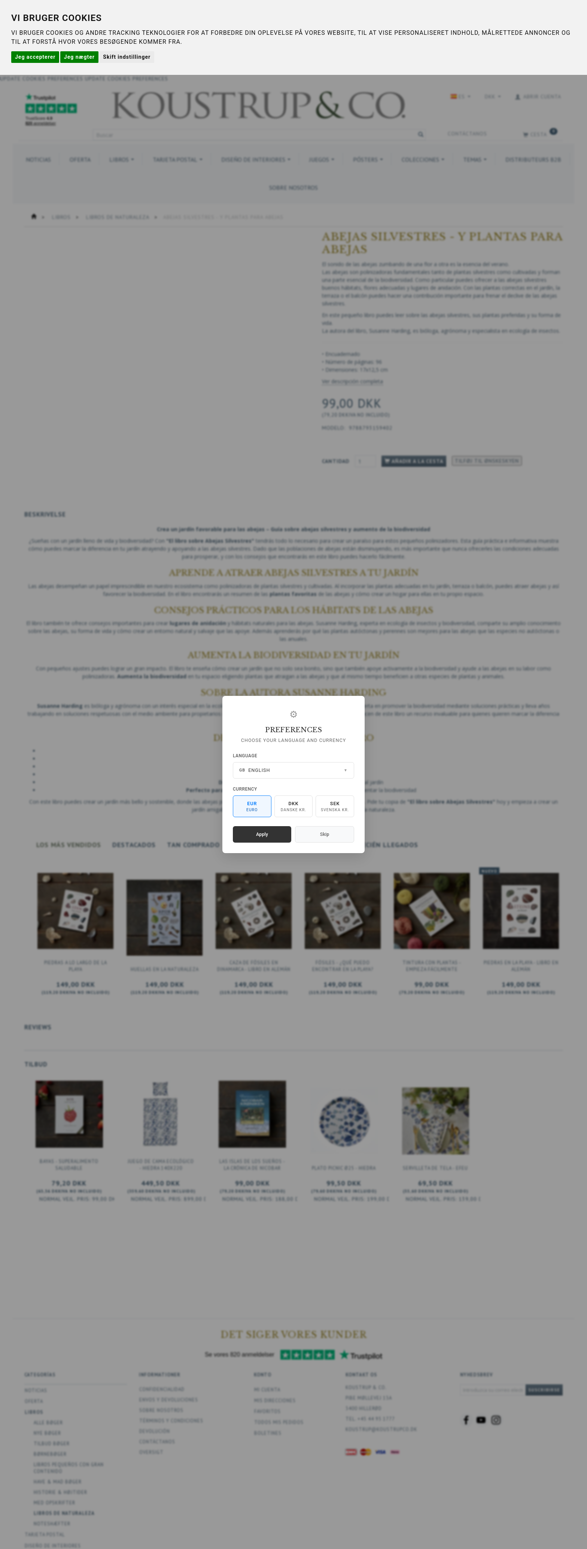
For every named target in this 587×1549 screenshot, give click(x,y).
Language (245, 755)
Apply (262, 834)
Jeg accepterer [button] (35, 57)
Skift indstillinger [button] (126, 57)
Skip (324, 834)
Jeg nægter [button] (79, 57)
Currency (245, 789)
